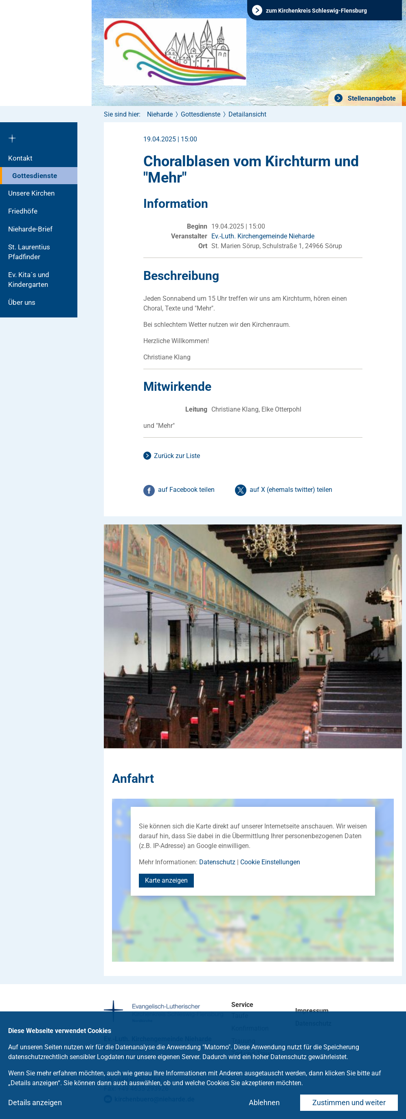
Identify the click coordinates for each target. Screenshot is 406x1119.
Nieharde (160, 114)
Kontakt (20, 158)
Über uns (21, 302)
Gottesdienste (34, 176)
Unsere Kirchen (31, 193)
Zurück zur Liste (177, 456)
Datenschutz (217, 862)
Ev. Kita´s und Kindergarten (28, 280)
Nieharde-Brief (30, 229)
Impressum (312, 1011)
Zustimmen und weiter (349, 1102)
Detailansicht (247, 114)
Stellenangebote (371, 98)
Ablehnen (264, 1102)
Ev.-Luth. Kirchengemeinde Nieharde (262, 236)
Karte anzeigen (166, 880)
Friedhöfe (22, 211)
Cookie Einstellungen (270, 862)
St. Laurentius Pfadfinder (29, 252)
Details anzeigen (35, 1102)
